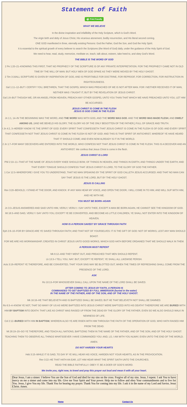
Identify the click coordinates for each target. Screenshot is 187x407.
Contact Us (127, 403)
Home (61, 403)
